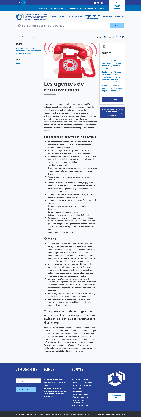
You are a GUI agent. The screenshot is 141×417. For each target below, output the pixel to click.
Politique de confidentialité (109, 414)
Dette (18, 64)
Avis (123, 414)
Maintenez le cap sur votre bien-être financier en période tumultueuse (112, 88)
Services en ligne (86, 8)
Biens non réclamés (80, 406)
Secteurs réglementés (75, 17)
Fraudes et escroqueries (82, 383)
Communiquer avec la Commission (117, 397)
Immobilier (76, 389)
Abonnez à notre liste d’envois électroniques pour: (112, 112)
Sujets (54, 17)
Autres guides (112, 99)
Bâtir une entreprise (80, 397)
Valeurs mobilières (80, 394)
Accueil (20, 37)
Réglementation (60, 8)
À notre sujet (107, 17)
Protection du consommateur (78, 401)
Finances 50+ (100, 8)
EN (19, 3)
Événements (73, 8)
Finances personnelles (25, 48)
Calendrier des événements (55, 383)
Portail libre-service (117, 7)
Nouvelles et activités (44, 8)
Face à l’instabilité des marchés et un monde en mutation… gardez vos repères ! (112, 64)
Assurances (77, 392)
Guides (62, 17)
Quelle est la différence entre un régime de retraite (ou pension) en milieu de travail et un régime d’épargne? (111, 77)
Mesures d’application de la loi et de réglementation (92, 17)
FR (24, 3)
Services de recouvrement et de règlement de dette (28, 52)
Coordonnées (119, 17)
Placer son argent (80, 380)
